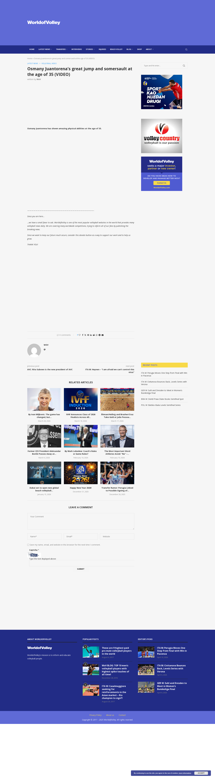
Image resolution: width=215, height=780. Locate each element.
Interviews (76, 49)
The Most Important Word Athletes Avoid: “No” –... (117, 452)
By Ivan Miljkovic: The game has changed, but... (44, 416)
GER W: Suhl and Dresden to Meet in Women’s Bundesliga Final (172, 686)
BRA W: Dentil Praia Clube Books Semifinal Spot (162, 399)
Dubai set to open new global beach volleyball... (44, 489)
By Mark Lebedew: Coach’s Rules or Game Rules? (81, 452)
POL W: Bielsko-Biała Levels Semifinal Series (161, 405)
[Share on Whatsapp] (96, 335)
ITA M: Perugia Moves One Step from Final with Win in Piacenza (172, 651)
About (149, 49)
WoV (39, 79)
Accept (201, 773)
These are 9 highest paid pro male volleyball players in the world (117, 651)
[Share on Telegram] (100, 335)
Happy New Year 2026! (80, 488)
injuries (102, 49)
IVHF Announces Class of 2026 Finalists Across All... (80, 416)
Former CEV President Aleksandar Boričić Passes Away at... (44, 452)
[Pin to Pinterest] (88, 335)
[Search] (186, 49)
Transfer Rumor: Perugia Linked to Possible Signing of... (117, 489)
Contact (122, 716)
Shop (139, 49)
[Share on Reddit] (94, 335)
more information (185, 773)
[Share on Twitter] (85, 335)
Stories (89, 49)
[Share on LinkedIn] (91, 335)
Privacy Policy (95, 716)
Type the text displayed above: (42, 558)
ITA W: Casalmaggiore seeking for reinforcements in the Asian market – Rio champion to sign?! (114, 693)
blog (129, 49)
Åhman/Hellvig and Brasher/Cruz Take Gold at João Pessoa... (117, 416)
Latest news (44, 49)
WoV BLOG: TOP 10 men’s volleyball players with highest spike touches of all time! (115, 670)
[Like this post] (79, 335)
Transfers (61, 49)
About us (110, 716)
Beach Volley (116, 49)
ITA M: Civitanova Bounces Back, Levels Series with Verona (171, 669)
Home (31, 49)
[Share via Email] (103, 335)
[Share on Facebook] (82, 335)
